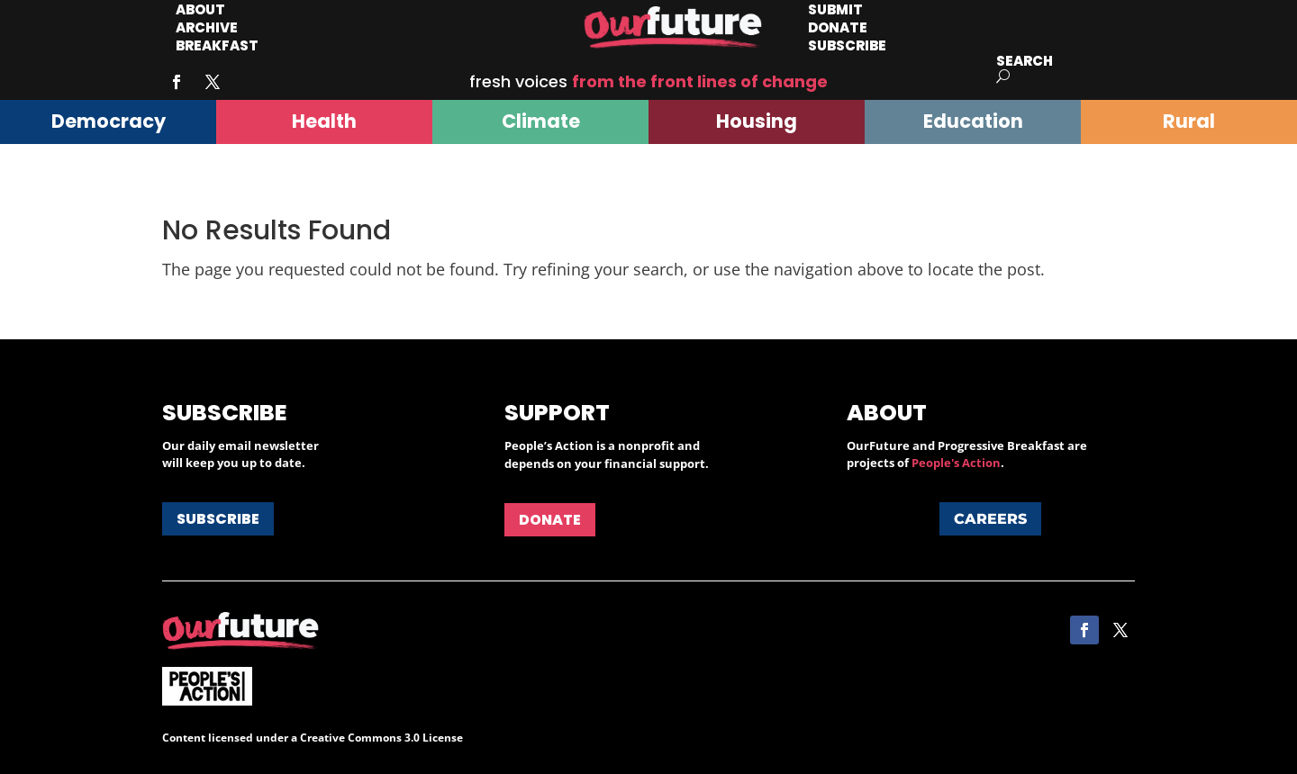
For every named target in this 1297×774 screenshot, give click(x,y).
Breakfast (217, 45)
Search (1024, 60)
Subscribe (847, 45)
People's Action (956, 462)
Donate (550, 519)
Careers (990, 518)
